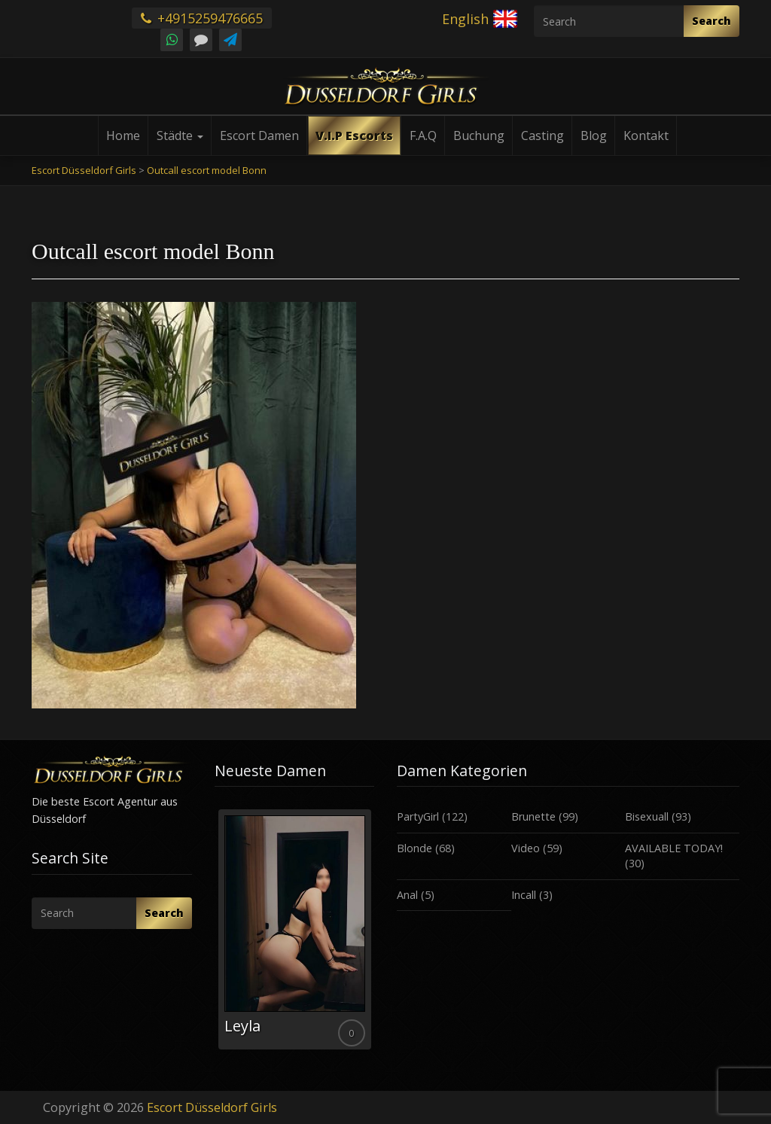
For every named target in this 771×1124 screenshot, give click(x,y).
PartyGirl (418, 816)
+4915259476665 (202, 18)
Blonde (414, 848)
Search (711, 21)
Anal (407, 895)
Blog (594, 135)
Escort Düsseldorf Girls (212, 1107)
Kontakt (646, 135)
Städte (180, 135)
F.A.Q (423, 135)
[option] (294, 929)
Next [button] (374, 935)
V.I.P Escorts (354, 135)
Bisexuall (647, 816)
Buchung (478, 135)
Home (123, 135)
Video (525, 848)
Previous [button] (214, 935)
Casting (542, 135)
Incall (523, 895)
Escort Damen (259, 135)
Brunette (533, 816)
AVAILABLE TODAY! (674, 848)
